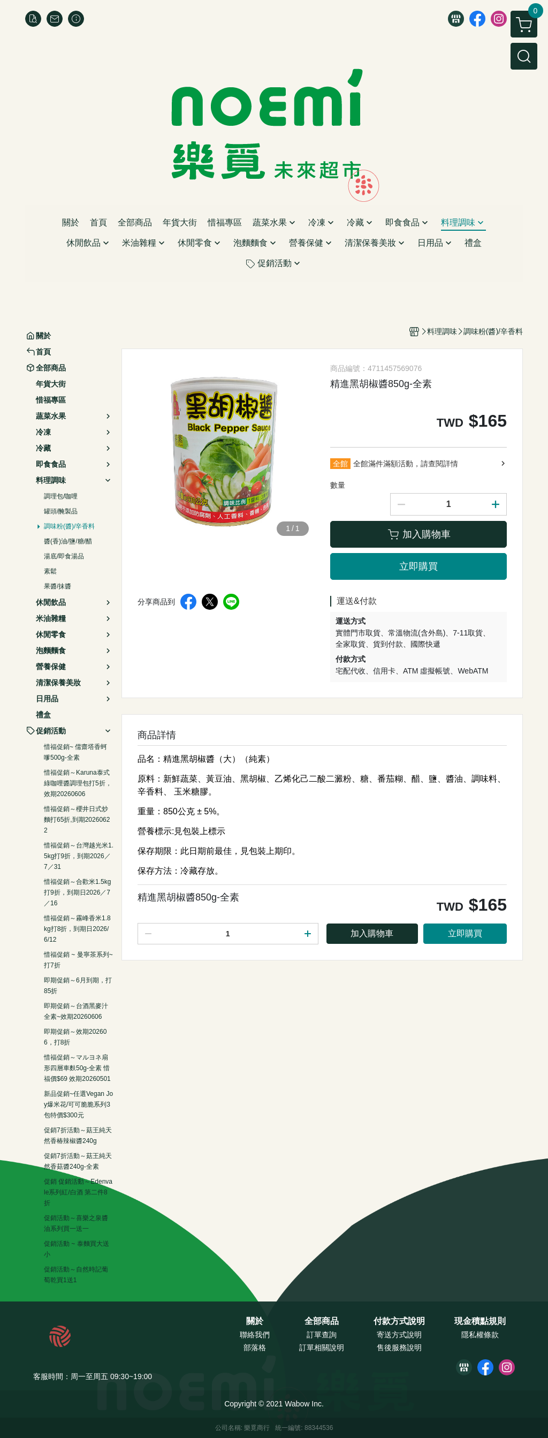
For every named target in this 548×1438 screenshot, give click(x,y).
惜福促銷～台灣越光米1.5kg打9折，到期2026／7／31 (78, 856)
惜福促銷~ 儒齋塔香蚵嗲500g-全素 (75, 752)
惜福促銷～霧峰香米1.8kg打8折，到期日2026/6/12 (77, 928)
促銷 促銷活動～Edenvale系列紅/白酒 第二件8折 (78, 1192)
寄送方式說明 (399, 1334)
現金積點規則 (480, 1321)
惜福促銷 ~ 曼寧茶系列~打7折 (78, 960)
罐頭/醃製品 (61, 511)
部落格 (254, 1347)
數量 (337, 485)
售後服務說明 (399, 1347)
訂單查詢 (322, 1334)
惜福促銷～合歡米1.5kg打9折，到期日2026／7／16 (77, 892)
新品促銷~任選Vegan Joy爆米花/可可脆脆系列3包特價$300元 (78, 1104)
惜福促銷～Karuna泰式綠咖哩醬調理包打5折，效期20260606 (78, 783)
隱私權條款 (480, 1334)
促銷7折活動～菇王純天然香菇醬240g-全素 (78, 1161)
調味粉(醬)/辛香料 (69, 526)
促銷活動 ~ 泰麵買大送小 (76, 1249)
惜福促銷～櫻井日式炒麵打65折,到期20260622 (77, 819)
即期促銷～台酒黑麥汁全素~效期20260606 (76, 1011)
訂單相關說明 (321, 1347)
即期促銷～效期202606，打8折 (75, 1037)
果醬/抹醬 (57, 586)
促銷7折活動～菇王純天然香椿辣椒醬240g (78, 1135)
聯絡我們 (255, 1334)
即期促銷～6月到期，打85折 (78, 986)
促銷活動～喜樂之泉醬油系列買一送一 (76, 1223)
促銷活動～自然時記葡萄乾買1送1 (76, 1275)
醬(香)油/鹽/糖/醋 (68, 541)
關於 (254, 1321)
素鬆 (50, 571)
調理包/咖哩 (61, 496)
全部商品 (322, 1321)
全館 (340, 463)
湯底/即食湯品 (64, 556)
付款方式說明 (399, 1321)
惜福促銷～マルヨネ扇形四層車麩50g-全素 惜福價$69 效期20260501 (77, 1068)
